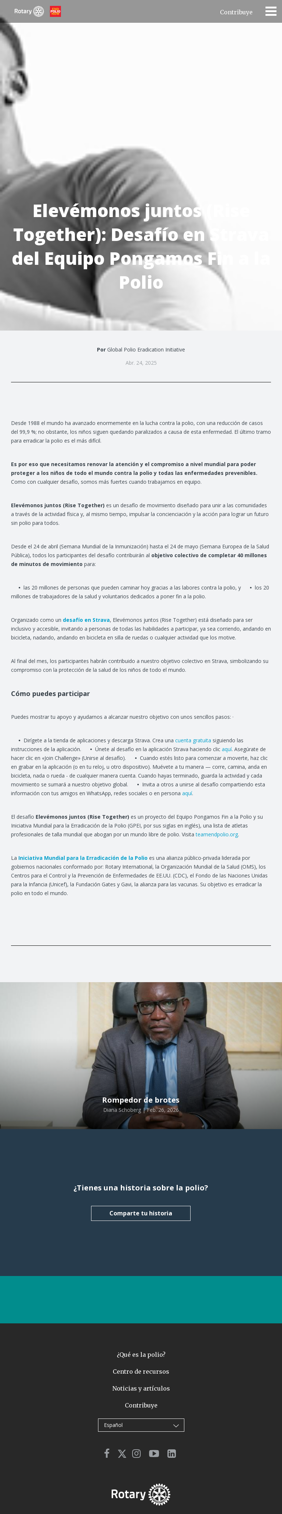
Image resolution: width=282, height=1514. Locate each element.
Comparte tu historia (140, 1213)
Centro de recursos (141, 1371)
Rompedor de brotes (141, 1100)
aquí (227, 749)
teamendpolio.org (217, 834)
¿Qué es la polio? (141, 1354)
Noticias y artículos (141, 1388)
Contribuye (236, 12)
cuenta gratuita (193, 740)
